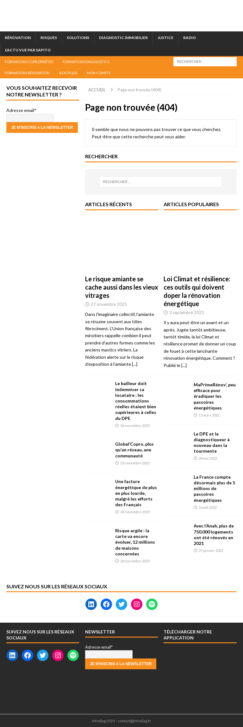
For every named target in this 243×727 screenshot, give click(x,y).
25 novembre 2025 (135, 463)
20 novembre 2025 (135, 561)
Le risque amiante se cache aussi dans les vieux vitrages (121, 287)
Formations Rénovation (27, 73)
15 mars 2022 (209, 415)
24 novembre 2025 (135, 512)
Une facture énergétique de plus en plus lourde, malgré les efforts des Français (136, 493)
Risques (48, 37)
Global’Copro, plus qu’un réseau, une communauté (134, 449)
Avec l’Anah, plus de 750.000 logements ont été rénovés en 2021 (214, 534)
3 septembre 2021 (186, 312)
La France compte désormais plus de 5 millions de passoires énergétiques (214, 488)
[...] (134, 364)
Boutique (68, 73)
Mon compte (99, 73)
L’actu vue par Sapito (28, 50)
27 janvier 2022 (211, 550)
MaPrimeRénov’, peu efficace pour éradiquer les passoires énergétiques (215, 396)
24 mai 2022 (208, 458)
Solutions (78, 37)
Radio (189, 37)
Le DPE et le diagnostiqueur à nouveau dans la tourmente (212, 442)
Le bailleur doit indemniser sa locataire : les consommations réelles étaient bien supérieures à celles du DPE (135, 401)
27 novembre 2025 (109, 304)
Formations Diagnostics (86, 62)
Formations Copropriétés (29, 62)
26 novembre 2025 (135, 425)
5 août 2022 (208, 507)
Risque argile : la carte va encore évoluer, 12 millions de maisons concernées (135, 542)
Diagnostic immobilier (123, 37)
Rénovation (18, 37)
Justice (165, 37)
